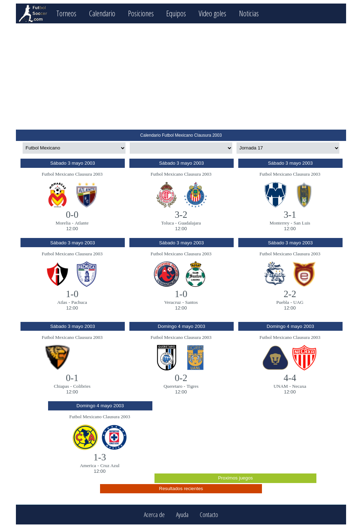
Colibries (81, 386)
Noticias (249, 13)
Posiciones (141, 13)
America (88, 465)
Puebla (282, 302)
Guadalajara (189, 223)
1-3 (99, 457)
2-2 (290, 294)
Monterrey (279, 223)
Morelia (63, 223)
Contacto (209, 514)
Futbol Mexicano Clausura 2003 (72, 174)
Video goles (212, 13)
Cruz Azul (109, 465)
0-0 (72, 214)
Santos (191, 302)
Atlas (62, 302)
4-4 (290, 378)
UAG (298, 302)
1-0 (72, 294)
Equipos (176, 13)
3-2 (181, 214)
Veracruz (172, 302)
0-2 (181, 378)
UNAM (281, 386)
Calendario (102, 13)
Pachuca (79, 302)
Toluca (167, 223)
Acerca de (154, 514)
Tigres (193, 386)
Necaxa (299, 386)
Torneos (66, 13)
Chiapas (61, 386)
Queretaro (173, 386)
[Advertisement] (181, 76)
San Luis (302, 223)
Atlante (81, 223)
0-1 (72, 378)
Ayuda (182, 514)
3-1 (290, 214)
